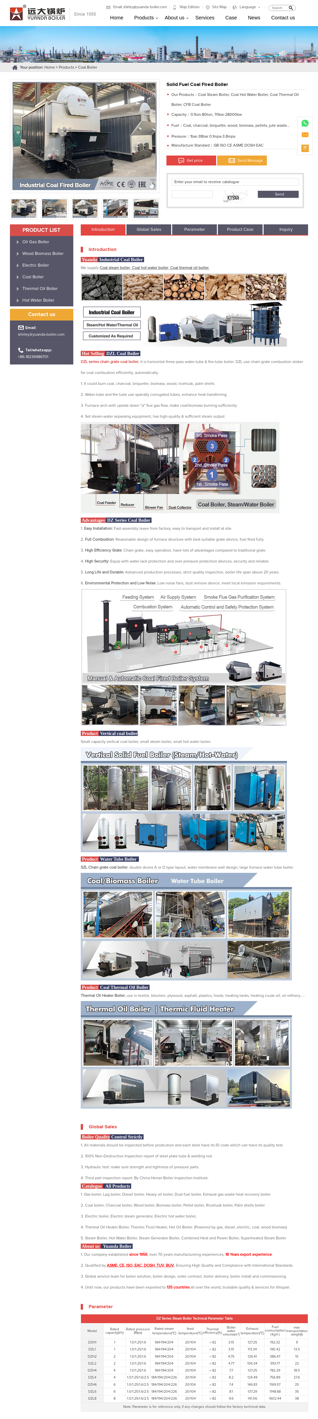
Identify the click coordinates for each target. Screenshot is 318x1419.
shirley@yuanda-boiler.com (41, 334)
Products (146, 17)
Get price (195, 160)
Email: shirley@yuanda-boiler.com (140, 7)
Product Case (240, 229)
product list (42, 230)
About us (177, 17)
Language (247, 7)
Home (116, 17)
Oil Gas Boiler (35, 242)
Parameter (194, 229)
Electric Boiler (35, 265)
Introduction (103, 229)
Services (204, 17)
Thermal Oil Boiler (40, 288)
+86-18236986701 (33, 357)
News (254, 17)
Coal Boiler (87, 67)
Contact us (283, 17)
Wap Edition (189, 7)
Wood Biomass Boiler (43, 253)
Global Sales (149, 229)
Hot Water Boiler (38, 300)
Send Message (250, 160)
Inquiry (286, 229)
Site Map (219, 7)
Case (231, 17)
